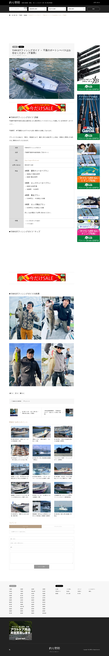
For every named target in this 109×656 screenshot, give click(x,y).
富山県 (21, 595)
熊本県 (43, 604)
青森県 (32, 611)
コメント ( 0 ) (25, 526)
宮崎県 (10, 595)
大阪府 (21, 593)
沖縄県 (21, 604)
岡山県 (32, 597)
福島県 (10, 608)
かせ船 (56, 589)
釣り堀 (79, 593)
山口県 (32, 595)
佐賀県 (32, 589)
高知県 (21, 613)
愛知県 (10, 602)
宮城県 (43, 593)
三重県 (10, 589)
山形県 (43, 595)
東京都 (43, 602)
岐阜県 (21, 597)
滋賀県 (32, 604)
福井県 (32, 606)
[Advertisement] (54, 32)
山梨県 (10, 597)
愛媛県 (43, 600)
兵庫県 (43, 589)
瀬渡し (90, 591)
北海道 (10, 591)
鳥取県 (32, 613)
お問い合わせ (97, 2)
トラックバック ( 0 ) (58, 526)
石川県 (10, 606)
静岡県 (43, 611)
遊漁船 (21, 46)
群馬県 (32, 608)
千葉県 (15, 46)
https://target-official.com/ (32, 160)
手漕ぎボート (58, 591)
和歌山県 (33, 591)
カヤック (79, 589)
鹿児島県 (44, 613)
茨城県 (43, 608)
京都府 (21, 589)
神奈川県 (22, 606)
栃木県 (10, 604)
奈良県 (32, 593)
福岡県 (43, 606)
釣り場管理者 (18, 401)
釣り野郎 (54, 648)
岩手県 (43, 597)
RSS (9, 649)
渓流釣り (79, 591)
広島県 (21, 600)
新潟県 (21, 602)
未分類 (32, 602)
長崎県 (10, 611)
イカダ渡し (69, 589)
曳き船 (68, 591)
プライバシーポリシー (54, 651)
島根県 (10, 600)
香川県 (10, 613)
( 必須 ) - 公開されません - (17, 543)
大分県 (10, 593)
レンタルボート (92, 589)
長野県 (21, 611)
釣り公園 (68, 593)
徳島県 (32, 600)
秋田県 (21, 608)
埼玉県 (43, 591)
